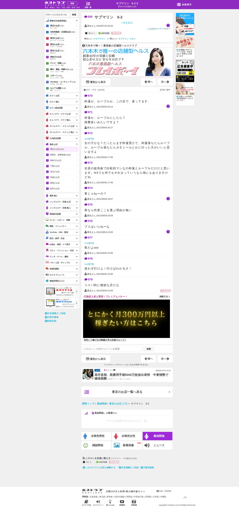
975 (88, 204)
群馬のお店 (54, 183)
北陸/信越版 (119, 497)
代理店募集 (147, 467)
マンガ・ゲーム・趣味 (57, 256)
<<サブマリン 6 (100, 39)
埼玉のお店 (54, 172)
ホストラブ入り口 (92, 491)
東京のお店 (64, 27)
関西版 (129, 497)
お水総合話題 (53, 138)
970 (88, 95)
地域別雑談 (52, 268)
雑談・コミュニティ (56, 226)
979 (88, 279)
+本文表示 (127, 22)
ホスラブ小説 (86, 503)
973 (88, 162)
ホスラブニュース (98, 503)
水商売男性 (94, 436)
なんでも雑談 (64, 89)
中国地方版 (139, 497)
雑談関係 (93, 445)
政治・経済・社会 (55, 238)
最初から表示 (96, 82)
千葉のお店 (54, 166)
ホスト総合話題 (54, 108)
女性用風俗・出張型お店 (64, 33)
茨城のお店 (54, 177)
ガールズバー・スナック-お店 (60, 126)
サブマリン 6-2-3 (127, 3)
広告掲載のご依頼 (129, 467)
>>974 (89, 243)
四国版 (148, 497)
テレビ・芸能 (64, 64)
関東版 (85, 497)
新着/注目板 (56, 20)
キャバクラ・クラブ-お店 (58, 114)
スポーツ (64, 76)
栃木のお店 (54, 188)
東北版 (102, 497)
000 (88, 16)
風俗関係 (154, 436)
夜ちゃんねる (110, 503)
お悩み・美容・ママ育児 (58, 244)
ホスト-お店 (52, 95)
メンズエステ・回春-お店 (58, 201)
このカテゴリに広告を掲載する (99, 467)
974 (88, 188)
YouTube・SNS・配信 (57, 232)
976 (88, 221)
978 (88, 258)
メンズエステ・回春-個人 (58, 208)
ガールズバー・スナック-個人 (60, 132)
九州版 (156, 497)
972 (88, 133)
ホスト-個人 (52, 101)
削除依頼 (50, 321)
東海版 (110, 497)
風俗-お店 (51, 144)
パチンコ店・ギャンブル (58, 262)
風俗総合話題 (53, 214)
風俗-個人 (51, 195)
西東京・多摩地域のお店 (60, 155)
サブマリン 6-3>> (127, 39)
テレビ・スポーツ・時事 (58, 220)
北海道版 (94, 497)
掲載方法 (163, 296)
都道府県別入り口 (55, 281)
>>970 (89, 138)
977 (88, 237)
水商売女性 (124, 436)
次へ (165, 81)
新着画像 (124, 445)
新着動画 (122, 503)
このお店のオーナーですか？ (159, 29)
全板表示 (184, 5)
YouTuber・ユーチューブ (64, 83)
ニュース (154, 445)
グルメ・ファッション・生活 (60, 250)
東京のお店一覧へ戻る (113, 392)
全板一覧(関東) (165, 491)
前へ (148, 81)
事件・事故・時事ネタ (64, 70)
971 (88, 112)
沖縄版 (163, 497)
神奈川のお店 (64, 58)
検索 (149, 349)
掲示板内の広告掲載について (185, 16)
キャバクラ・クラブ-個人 (58, 120)
